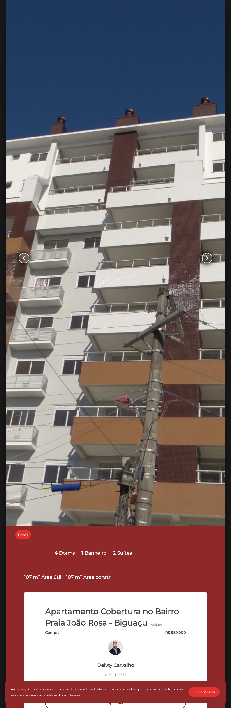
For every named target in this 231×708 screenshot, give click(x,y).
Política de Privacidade (86, 689)
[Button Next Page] (206, 258)
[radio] (23, 535)
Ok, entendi (204, 692)
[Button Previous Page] (24, 258)
